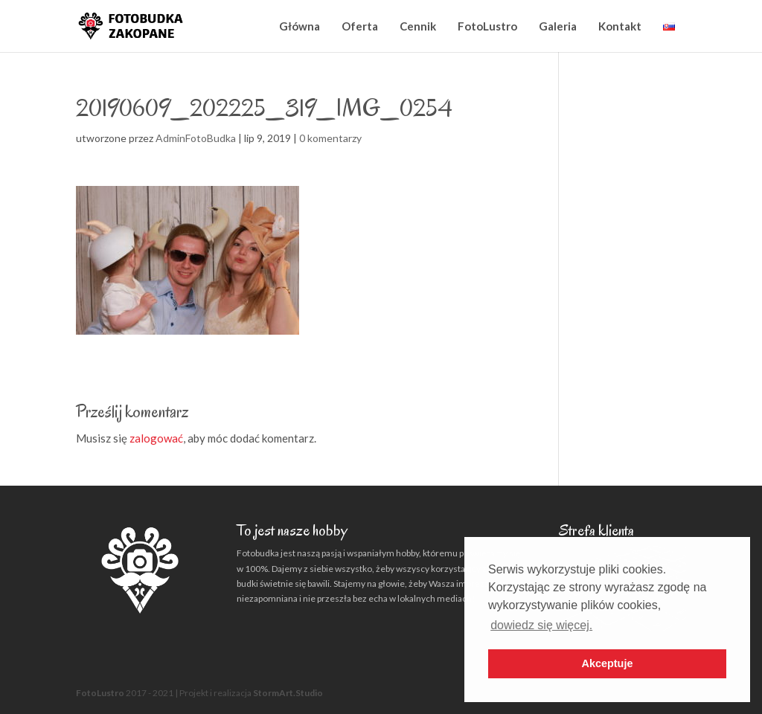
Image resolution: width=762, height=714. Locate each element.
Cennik (418, 26)
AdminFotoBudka (196, 138)
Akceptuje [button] (607, 663)
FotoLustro (487, 26)
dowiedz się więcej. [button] (541, 625)
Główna (299, 26)
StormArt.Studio (288, 692)
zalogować (156, 438)
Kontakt (619, 26)
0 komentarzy (330, 138)
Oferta (360, 26)
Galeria (558, 26)
